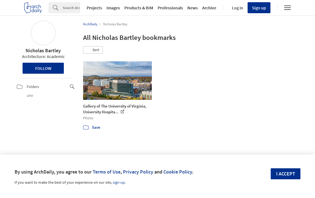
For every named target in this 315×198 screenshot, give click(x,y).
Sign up (259, 7)
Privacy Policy (138, 172)
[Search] (71, 7)
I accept (285, 173)
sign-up (119, 182)
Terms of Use (106, 172)
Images (113, 8)
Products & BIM (138, 8)
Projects (94, 8)
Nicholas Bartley (43, 50)
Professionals (170, 8)
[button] (93, 50)
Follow (43, 68)
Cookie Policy (177, 172)
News (192, 8)
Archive (209, 8)
